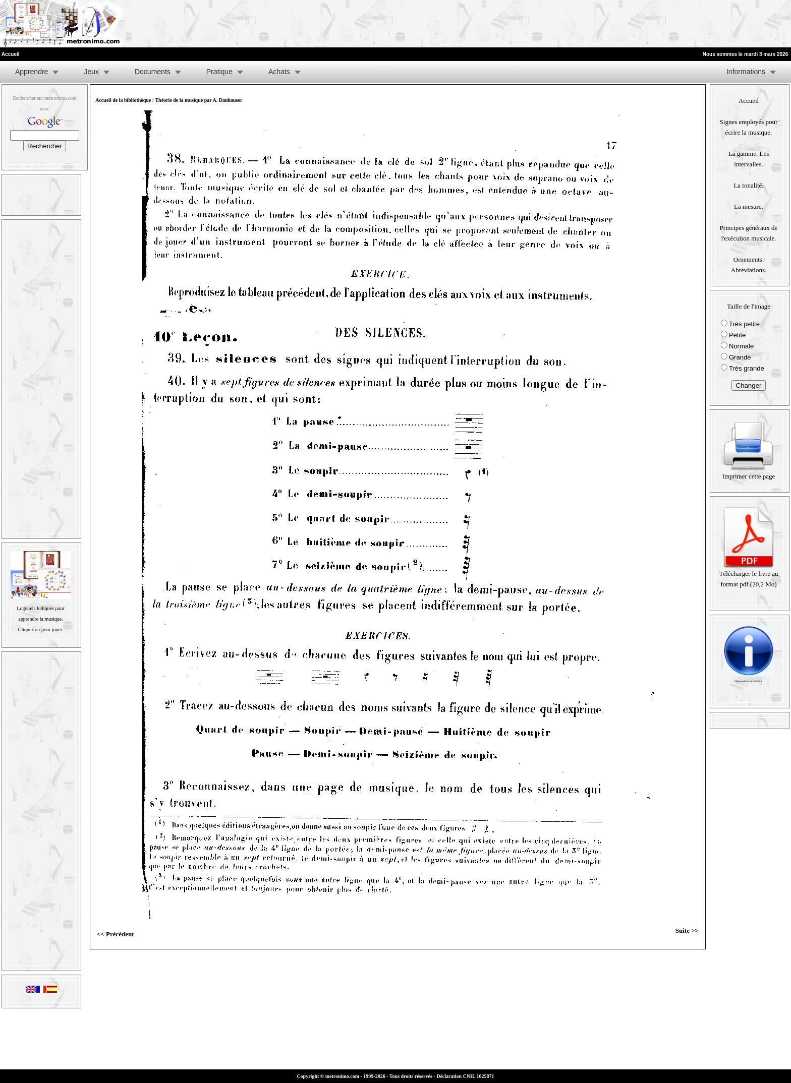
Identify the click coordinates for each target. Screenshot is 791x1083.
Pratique (219, 72)
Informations (745, 72)
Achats (279, 72)
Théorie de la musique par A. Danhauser (198, 100)
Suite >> (687, 930)
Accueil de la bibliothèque (123, 100)
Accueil (749, 100)
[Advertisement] (667, 24)
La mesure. (748, 206)
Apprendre (31, 72)
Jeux (91, 72)
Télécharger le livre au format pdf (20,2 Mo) (748, 575)
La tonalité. (748, 185)
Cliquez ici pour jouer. (40, 629)
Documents (153, 72)
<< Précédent (115, 934)
